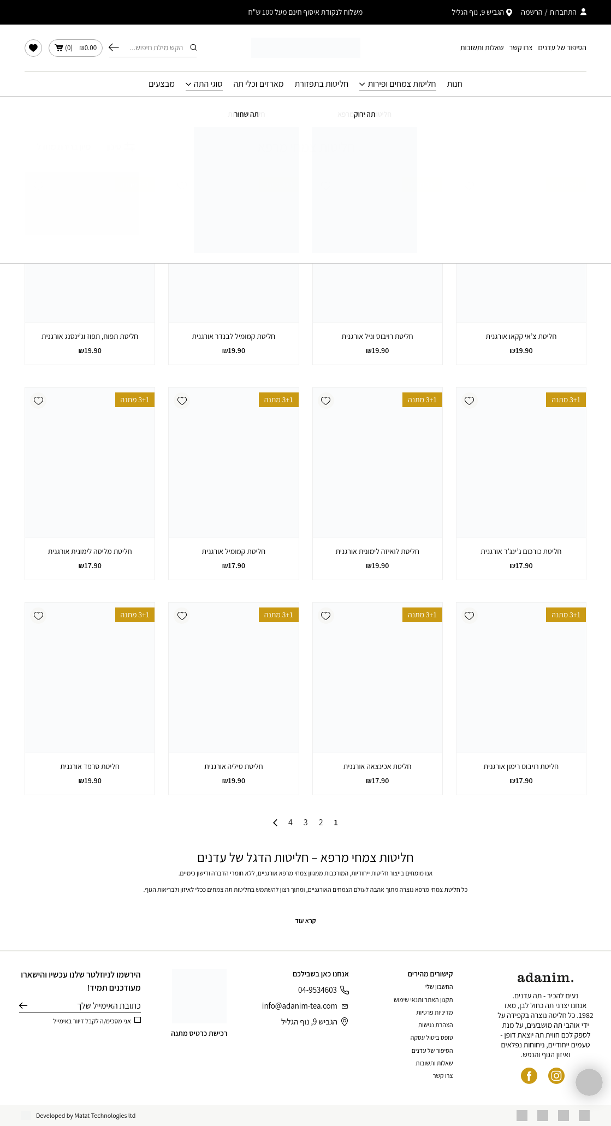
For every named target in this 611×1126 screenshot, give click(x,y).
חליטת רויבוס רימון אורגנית (521, 766)
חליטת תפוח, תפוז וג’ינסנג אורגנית (89, 336)
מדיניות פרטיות (434, 1012)
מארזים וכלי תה (259, 84)
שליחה (23, 1005)
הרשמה (531, 12)
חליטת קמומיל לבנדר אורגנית (234, 336)
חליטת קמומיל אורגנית (234, 551)
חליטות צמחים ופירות (401, 84)
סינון (121, 146)
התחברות (563, 12)
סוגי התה (208, 84)
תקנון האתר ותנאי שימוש (423, 1000)
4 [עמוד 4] (290, 822)
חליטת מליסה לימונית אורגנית (90, 551)
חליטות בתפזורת (321, 84)
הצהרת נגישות (435, 1025)
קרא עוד (305, 920)
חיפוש (114, 47)
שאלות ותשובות (482, 47)
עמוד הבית (382, 111)
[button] (469, 185)
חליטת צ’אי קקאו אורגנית (520, 336)
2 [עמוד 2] (321, 822)
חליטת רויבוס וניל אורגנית (377, 336)
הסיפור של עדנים (562, 47)
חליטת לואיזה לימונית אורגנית (377, 551)
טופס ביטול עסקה (432, 1037)
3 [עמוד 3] (306, 822)
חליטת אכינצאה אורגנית (377, 766)
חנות (454, 84)
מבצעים (162, 84)
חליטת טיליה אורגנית (233, 766)
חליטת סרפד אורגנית (90, 766)
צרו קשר (521, 47)
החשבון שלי (439, 986)
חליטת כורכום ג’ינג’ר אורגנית (521, 551)
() (76, 48)
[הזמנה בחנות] (58, 146)
